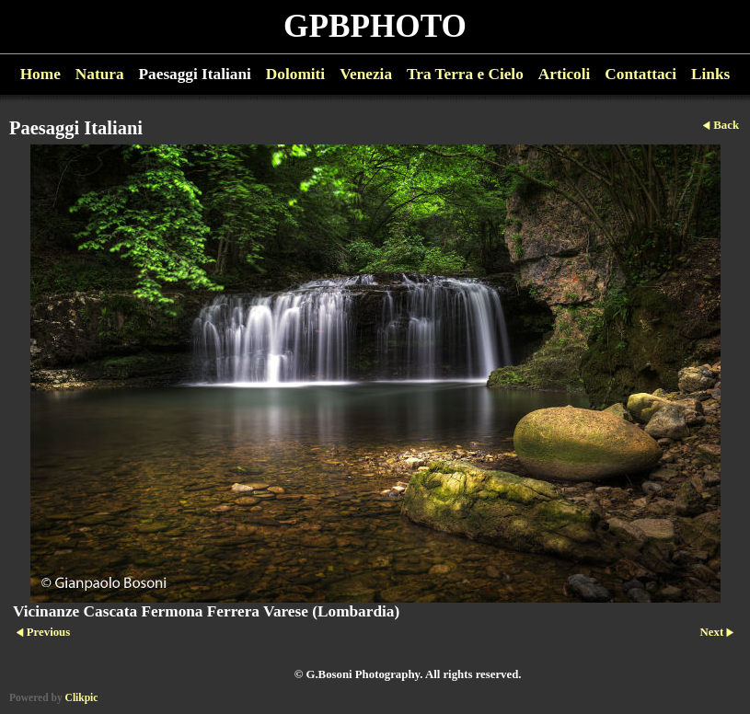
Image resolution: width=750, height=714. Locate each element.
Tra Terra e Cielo (465, 74)
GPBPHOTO (375, 26)
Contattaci (640, 74)
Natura (99, 74)
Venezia (366, 74)
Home (40, 74)
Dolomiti (295, 74)
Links (710, 74)
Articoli (564, 74)
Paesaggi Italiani (195, 74)
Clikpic (81, 697)
